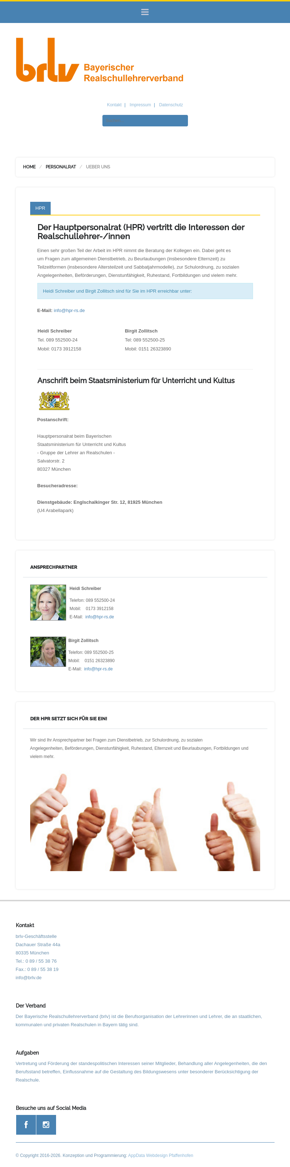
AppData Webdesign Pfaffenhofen (160, 1155)
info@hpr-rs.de (69, 310)
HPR (40, 208)
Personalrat (61, 166)
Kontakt (114, 104)
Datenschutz (171, 104)
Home (29, 166)
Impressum (140, 104)
